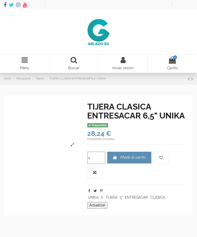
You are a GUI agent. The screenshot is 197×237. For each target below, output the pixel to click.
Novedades (56, 4)
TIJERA (111, 197)
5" (121, 197)
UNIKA (93, 197)
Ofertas (38, 4)
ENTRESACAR (136, 197)
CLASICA (157, 197)
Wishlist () (160, 4)
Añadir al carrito (129, 157)
